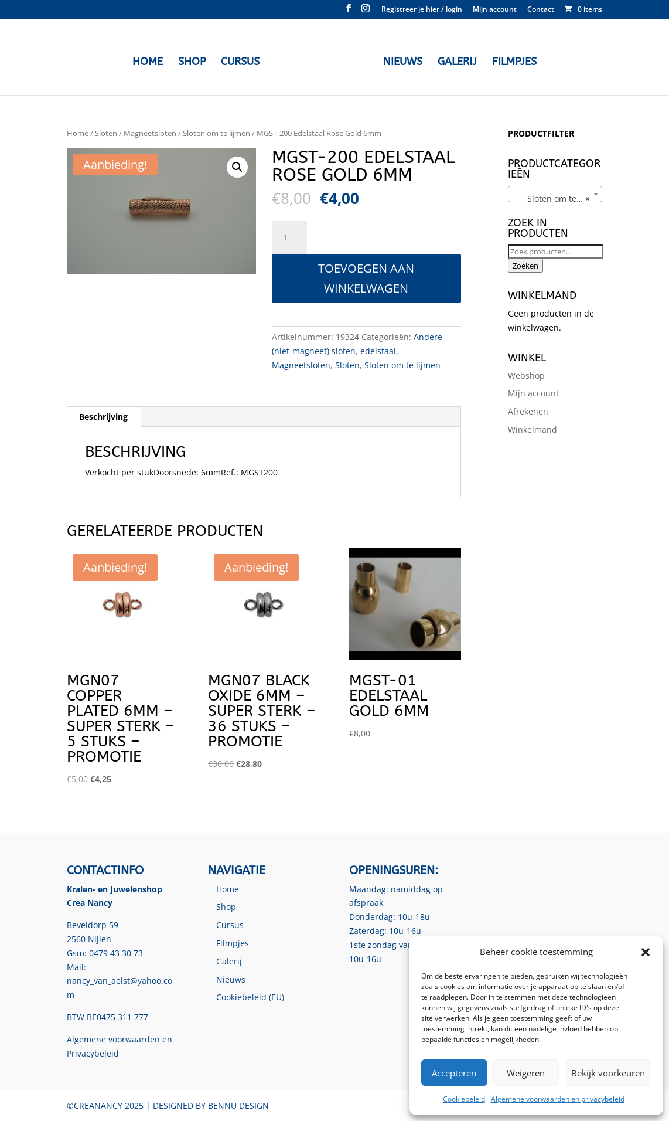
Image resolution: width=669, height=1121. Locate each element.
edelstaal (378, 350)
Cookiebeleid (464, 1099)
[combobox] (555, 194)
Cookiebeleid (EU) (250, 997)
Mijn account (495, 10)
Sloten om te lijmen (216, 133)
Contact (540, 10)
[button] (645, 952)
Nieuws (399, 61)
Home (150, 61)
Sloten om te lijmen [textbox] (557, 199)
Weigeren (526, 1073)
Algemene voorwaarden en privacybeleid (557, 1099)
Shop (195, 61)
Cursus (243, 61)
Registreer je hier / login (421, 10)
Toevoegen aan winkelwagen (366, 278)
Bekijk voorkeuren (608, 1073)
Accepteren (454, 1073)
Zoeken (525, 265)
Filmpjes (511, 61)
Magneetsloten (150, 133)
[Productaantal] (289, 237)
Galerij (454, 61)
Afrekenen (528, 411)
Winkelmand (532, 429)
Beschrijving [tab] (103, 416)
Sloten (106, 133)
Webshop (526, 375)
